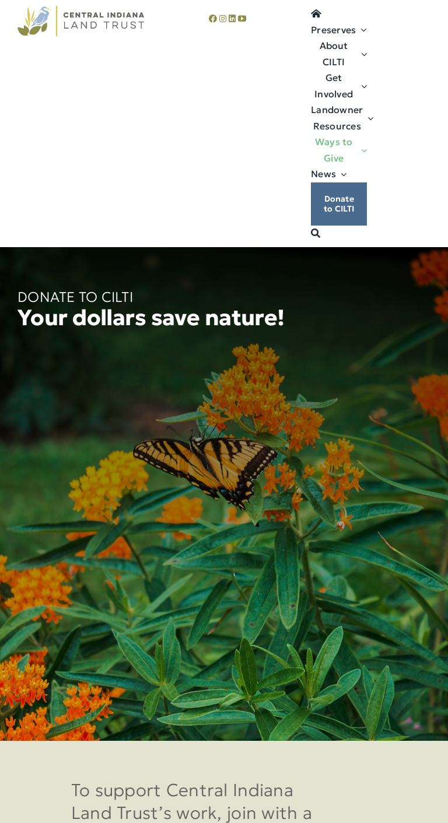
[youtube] (242, 19)
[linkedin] (232, 19)
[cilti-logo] (81, 10)
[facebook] (213, 19)
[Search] (315, 234)
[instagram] (222, 19)
